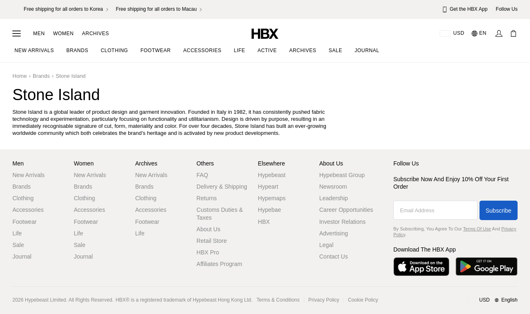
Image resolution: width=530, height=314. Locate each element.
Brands (21, 186)
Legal (326, 245)
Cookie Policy (363, 300)
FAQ (202, 175)
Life (17, 233)
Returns (207, 198)
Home (19, 76)
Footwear (24, 221)
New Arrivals (28, 175)
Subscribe (498, 210)
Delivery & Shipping (222, 186)
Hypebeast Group (342, 175)
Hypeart (268, 186)
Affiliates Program (219, 264)
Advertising (333, 233)
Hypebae (269, 209)
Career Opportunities (346, 209)
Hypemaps (272, 198)
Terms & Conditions (278, 300)
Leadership (333, 198)
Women (63, 33)
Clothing (23, 198)
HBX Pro (208, 252)
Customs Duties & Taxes (220, 213)
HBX (264, 221)
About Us (209, 229)
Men (39, 33)
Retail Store (212, 240)
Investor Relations (342, 221)
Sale (18, 245)
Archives (95, 33)
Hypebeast (272, 175)
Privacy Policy (324, 300)
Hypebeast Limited (45, 300)
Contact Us (333, 256)
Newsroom (333, 186)
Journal (21, 256)
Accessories (27, 209)
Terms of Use (477, 228)
